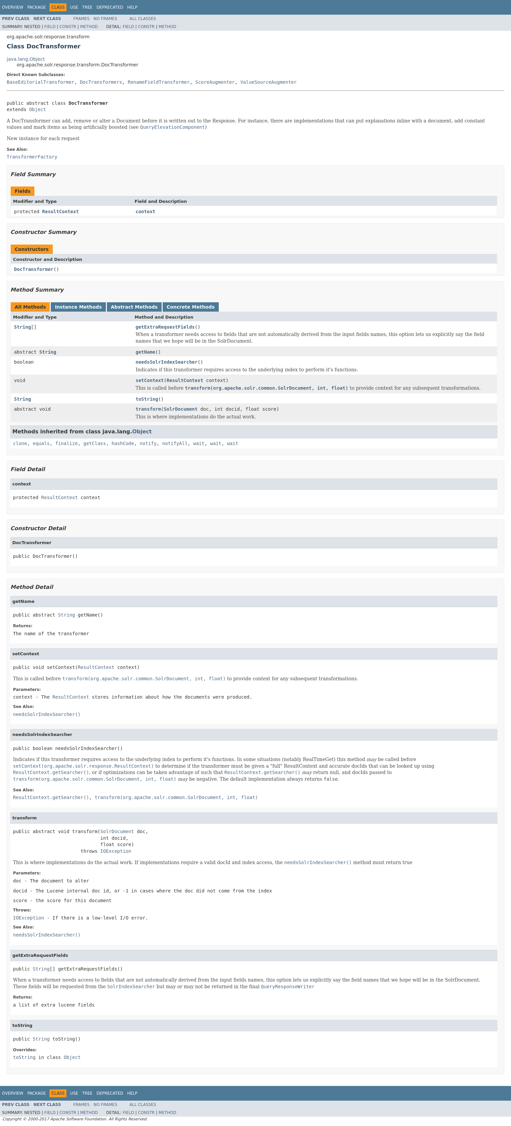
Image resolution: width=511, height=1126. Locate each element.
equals (41, 443)
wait (199, 443)
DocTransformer (33, 269)
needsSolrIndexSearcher (166, 362)
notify (148, 443)
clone (20, 443)
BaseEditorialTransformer (40, 82)
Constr (67, 26)
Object (37, 109)
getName (145, 352)
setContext (150, 380)
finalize (66, 443)
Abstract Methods (134, 307)
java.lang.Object (26, 59)
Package (36, 7)
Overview (12, 7)
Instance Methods (78, 307)
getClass (94, 443)
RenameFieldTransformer (158, 82)
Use (74, 7)
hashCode (123, 443)
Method (89, 26)
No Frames (105, 18)
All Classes (143, 18)
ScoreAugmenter (215, 82)
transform (148, 409)
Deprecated (110, 7)
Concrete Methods (191, 307)
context (145, 211)
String (22, 327)
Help (132, 7)
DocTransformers (101, 82)
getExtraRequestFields (165, 327)
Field (49, 26)
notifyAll (175, 443)
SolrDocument (180, 409)
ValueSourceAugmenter (268, 82)
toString (147, 399)
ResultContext (60, 211)
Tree (87, 7)
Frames (81, 18)
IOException (115, 851)
